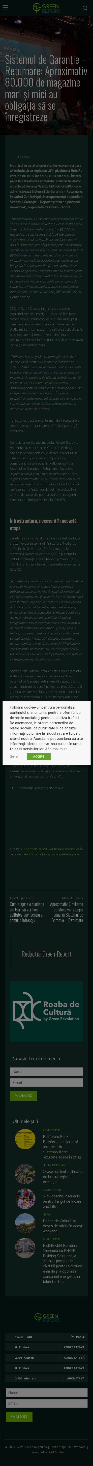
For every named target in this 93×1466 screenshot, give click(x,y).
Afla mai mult (56, 749)
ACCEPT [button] (38, 756)
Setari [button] (14, 756)
